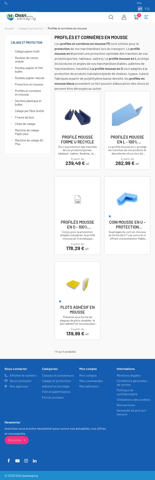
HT (140, 9)
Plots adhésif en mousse (77, 309)
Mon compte (88, 375)
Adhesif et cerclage (56, 386)
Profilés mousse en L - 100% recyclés (127, 139)
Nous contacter (21, 381)
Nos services (126, 405)
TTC (147, 9)
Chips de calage (25, 124)
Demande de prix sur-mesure (132, 412)
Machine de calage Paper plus (27, 132)
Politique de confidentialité (127, 392)
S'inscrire (16, 440)
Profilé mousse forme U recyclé (77, 139)
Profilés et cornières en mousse (28, 92)
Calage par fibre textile (29, 111)
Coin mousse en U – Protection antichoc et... (127, 224)
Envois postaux (53, 397)
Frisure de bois (24, 117)
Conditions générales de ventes (132, 382)
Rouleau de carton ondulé (26, 59)
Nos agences (19, 386)
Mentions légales (129, 375)
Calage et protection (26, 42)
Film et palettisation (56, 391)
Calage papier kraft (27, 51)
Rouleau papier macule (29, 78)
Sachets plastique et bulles (28, 102)
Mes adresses (89, 386)
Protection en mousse (29, 84)
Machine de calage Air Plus (29, 142)
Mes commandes (91, 381)
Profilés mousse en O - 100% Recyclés (77, 224)
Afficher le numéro (23, 375)
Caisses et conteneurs (58, 375)
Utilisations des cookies (133, 399)
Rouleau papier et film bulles (29, 69)
